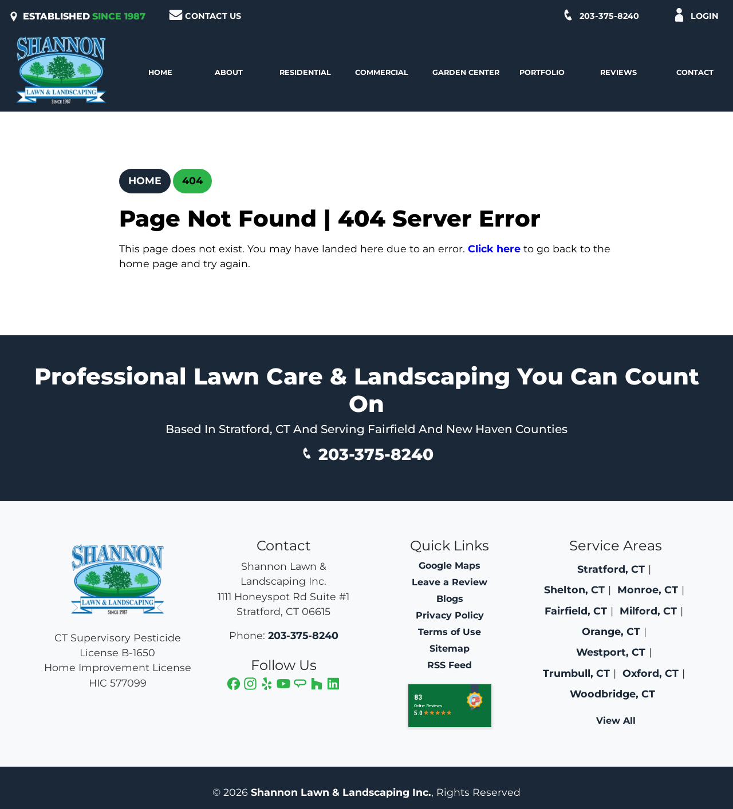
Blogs (449, 598)
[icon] (235, 685)
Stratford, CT (611, 569)
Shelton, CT (574, 590)
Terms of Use (449, 631)
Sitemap (449, 648)
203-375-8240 (600, 15)
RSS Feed (449, 665)
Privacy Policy (450, 615)
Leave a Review (449, 582)
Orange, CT (611, 631)
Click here (494, 249)
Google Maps (449, 565)
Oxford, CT (650, 673)
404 (192, 181)
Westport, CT (610, 652)
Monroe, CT (647, 590)
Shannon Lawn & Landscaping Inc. (341, 792)
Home (144, 181)
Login (695, 15)
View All (616, 720)
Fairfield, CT (576, 611)
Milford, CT (648, 611)
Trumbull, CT (576, 673)
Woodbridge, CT (612, 694)
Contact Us (205, 15)
